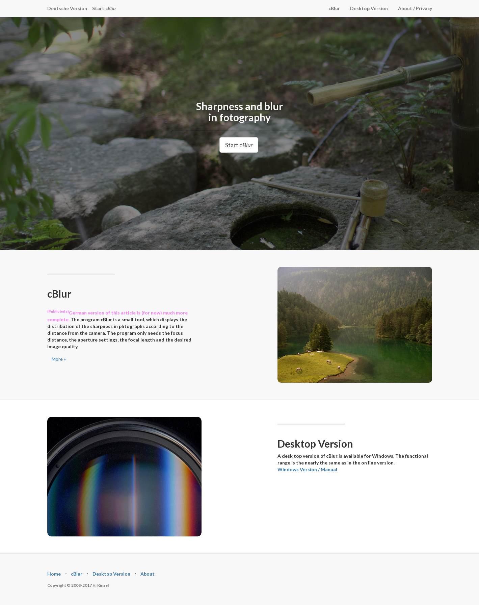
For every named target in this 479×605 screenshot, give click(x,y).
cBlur (334, 8)
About (147, 574)
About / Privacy (415, 8)
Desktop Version (369, 8)
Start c (104, 8)
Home (54, 574)
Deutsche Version (67, 8)
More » (59, 359)
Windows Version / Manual (307, 469)
